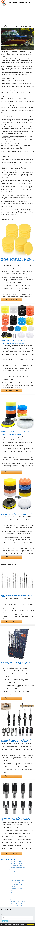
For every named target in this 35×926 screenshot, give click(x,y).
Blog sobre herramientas (18, 3)
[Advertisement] (17, 14)
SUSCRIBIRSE (5, 921)
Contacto (3, 911)
